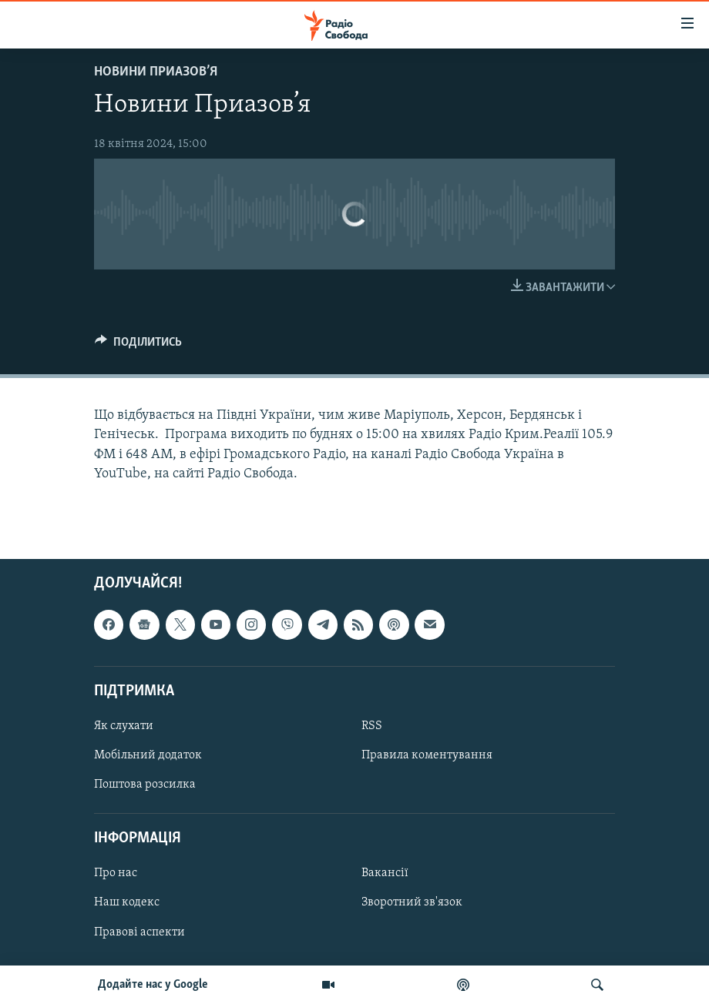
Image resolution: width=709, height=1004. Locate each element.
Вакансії (384, 873)
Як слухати (123, 726)
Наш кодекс (127, 903)
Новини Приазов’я (155, 72)
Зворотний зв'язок (411, 903)
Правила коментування (426, 755)
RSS (371, 726)
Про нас (115, 873)
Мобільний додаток (148, 755)
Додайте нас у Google (153, 985)
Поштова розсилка (145, 784)
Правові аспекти (139, 932)
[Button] (138, 345)
